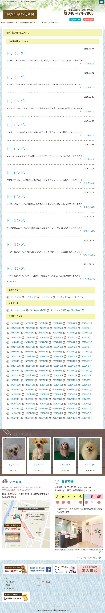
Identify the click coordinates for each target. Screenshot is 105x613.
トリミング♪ (16, 297)
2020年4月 (15, 380)
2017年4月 (15, 408)
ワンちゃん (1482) (38, 310)
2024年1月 (57, 342)
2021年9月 (30, 366)
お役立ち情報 (10, 588)
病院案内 (9, 585)
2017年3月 (29, 408)
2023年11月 (87, 342)
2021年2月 (43, 371)
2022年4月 (15, 361)
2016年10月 (16, 413)
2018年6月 (72, 394)
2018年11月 (87, 390)
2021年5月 (86, 366)
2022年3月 (29, 361)
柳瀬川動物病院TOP (9, 22)
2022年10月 (16, 356)
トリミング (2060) (59, 310)
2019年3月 (29, 390)
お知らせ (40, 585)
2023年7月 (58, 347)
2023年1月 (57, 352)
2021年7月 (58, 366)
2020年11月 (87, 371)
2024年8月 (44, 337)
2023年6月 (72, 347)
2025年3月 (29, 333)
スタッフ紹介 (10, 582)
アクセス (74, 20)
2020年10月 (16, 375)
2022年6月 (72, 356)
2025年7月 (58, 328)
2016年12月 (72, 408)
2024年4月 (15, 342)
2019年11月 (87, 380)
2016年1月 (57, 418)
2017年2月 (43, 408)
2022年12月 (72, 352)
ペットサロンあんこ (43, 582)
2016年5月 (86, 413)
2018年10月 (16, 394)
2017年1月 (57, 408)
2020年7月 (58, 375)
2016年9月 (30, 413)
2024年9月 (30, 337)
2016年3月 (29, 418)
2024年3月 (29, 342)
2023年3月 (29, 352)
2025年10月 (16, 328)
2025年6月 (72, 328)
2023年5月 (86, 347)
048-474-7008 (9, 497)
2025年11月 (87, 323)
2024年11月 (87, 333)
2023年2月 (43, 352)
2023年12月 (72, 342)
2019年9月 (30, 385)
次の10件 (13, 282)
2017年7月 (58, 404)
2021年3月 (29, 371)
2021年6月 (72, 366)
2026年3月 (29, 323)
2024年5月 (86, 337)
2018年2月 (43, 399)
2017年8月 (44, 404)
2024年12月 (72, 333)
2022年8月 (44, 356)
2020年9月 (30, 375)
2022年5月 (86, 356)
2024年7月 (58, 337)
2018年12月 (72, 390)
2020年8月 (44, 375)
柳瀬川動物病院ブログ (29, 22)
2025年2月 (43, 333)
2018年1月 (57, 399)
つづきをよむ (89, 63)
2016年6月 (72, 413)
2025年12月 (72, 323)
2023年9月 (30, 347)
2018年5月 (86, 394)
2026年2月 (43, 323)
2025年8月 (44, 328)
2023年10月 (16, 347)
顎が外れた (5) (77, 310)
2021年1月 (57, 371)
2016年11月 (87, 408)
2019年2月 (43, 390)
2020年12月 (72, 371)
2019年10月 (16, 385)
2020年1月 (57, 380)
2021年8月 (44, 366)
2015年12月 (72, 418)
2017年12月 (72, 399)
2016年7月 (58, 413)
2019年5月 (86, 385)
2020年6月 (72, 375)
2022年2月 (43, 361)
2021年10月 (16, 366)
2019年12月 (72, 380)
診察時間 (87, 20)
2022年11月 (87, 352)
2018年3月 (29, 399)
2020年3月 (29, 380)
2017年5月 (86, 404)
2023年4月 (15, 352)
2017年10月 (16, 404)
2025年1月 (57, 333)
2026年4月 (15, 323)
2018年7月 (58, 394)
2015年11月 (87, 418)
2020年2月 (43, 380)
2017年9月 (30, 404)
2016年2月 (43, 418)
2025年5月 (86, 328)
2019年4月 (15, 390)
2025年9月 (30, 328)
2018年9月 (30, 394)
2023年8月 (44, 347)
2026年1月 (57, 323)
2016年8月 (44, 413)
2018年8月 (44, 394)
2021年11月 (87, 361)
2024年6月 (72, 337)
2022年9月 (30, 356)
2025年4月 (15, 333)
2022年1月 (57, 361)
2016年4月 (15, 418)
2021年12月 (72, 361)
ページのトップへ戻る (87, 558)
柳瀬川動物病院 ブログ (26, 434)
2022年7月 (58, 356)
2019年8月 (44, 385)
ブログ (39, 579)
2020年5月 (86, 375)
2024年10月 (16, 337)
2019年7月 (58, 385)
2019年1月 (57, 390)
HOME (8, 579)
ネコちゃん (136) (18, 310)
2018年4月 (15, 399)
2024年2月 (43, 342)
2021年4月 (15, 371)
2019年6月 (72, 385)
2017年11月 (87, 399)
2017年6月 (72, 404)
